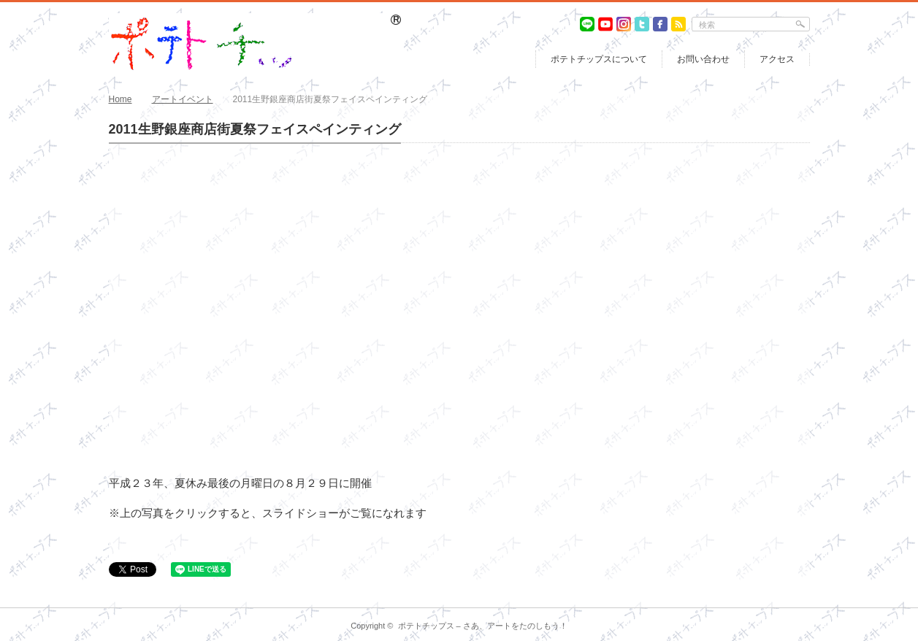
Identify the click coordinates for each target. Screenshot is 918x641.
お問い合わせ (703, 59)
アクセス (777, 59)
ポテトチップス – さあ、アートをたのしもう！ (482, 625)
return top (799, 596)
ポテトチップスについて (599, 59)
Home (120, 99)
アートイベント (182, 99)
